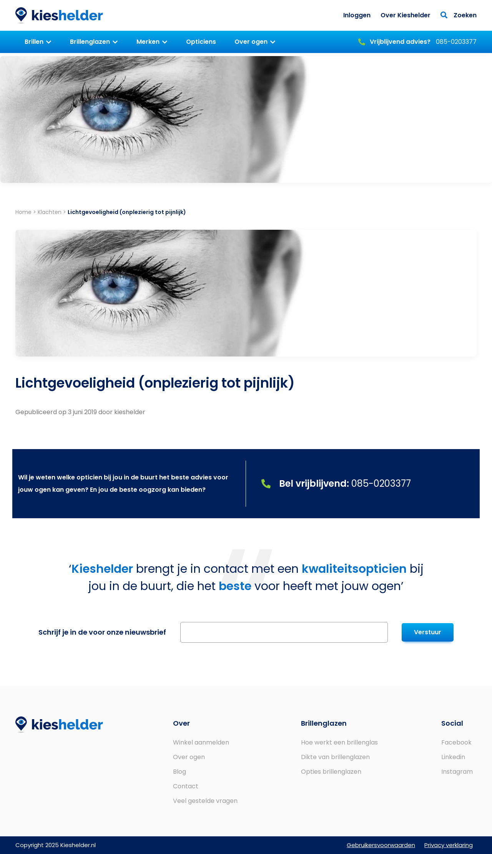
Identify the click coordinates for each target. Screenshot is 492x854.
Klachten (50, 212)
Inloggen (357, 15)
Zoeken (458, 15)
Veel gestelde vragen (205, 800)
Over (181, 723)
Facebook (456, 742)
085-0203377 (417, 41)
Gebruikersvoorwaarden (381, 845)
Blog (179, 771)
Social (452, 723)
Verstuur (427, 632)
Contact (185, 786)
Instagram (457, 771)
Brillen (34, 41)
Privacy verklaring (448, 845)
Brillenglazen (90, 41)
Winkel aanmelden (201, 742)
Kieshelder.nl (59, 15)
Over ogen (251, 41)
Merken (148, 41)
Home (23, 212)
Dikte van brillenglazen (335, 757)
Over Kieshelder (405, 15)
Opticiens (201, 41)
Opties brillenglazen (331, 771)
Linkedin (453, 757)
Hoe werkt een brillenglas (339, 742)
